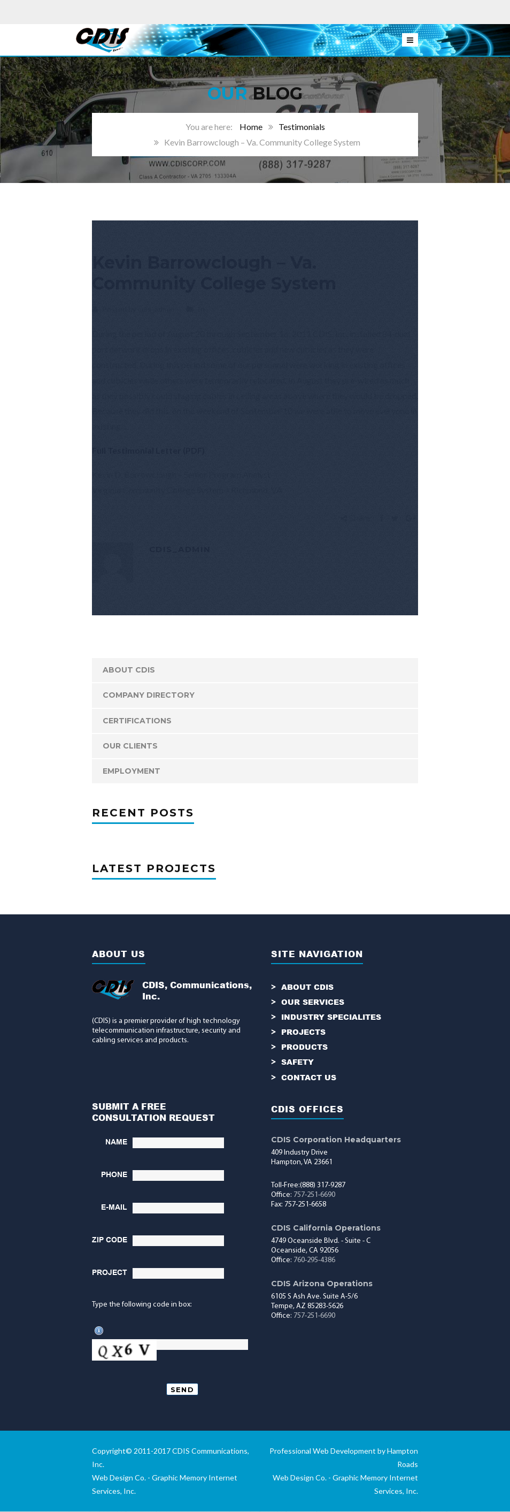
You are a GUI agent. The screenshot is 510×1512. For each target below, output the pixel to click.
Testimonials (302, 126)
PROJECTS (303, 1032)
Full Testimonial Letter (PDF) (148, 450)
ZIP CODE (109, 1240)
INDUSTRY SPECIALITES (331, 1017)
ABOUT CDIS (129, 670)
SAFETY (297, 1062)
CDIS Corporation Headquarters (336, 1140)
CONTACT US (308, 1077)
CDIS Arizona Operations (322, 1284)
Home (250, 126)
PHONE (114, 1175)
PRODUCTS (304, 1047)
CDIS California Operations (326, 1228)
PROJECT (109, 1273)
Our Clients (130, 746)
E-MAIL (114, 1207)
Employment (131, 771)
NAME (116, 1142)
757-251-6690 (314, 1196)
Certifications (137, 721)
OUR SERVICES (312, 1002)
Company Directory (149, 695)
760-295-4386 (314, 1261)
